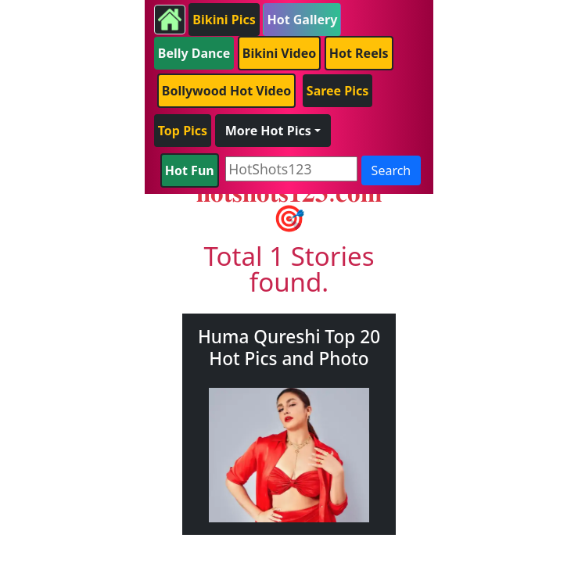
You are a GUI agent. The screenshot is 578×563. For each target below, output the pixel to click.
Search (391, 170)
